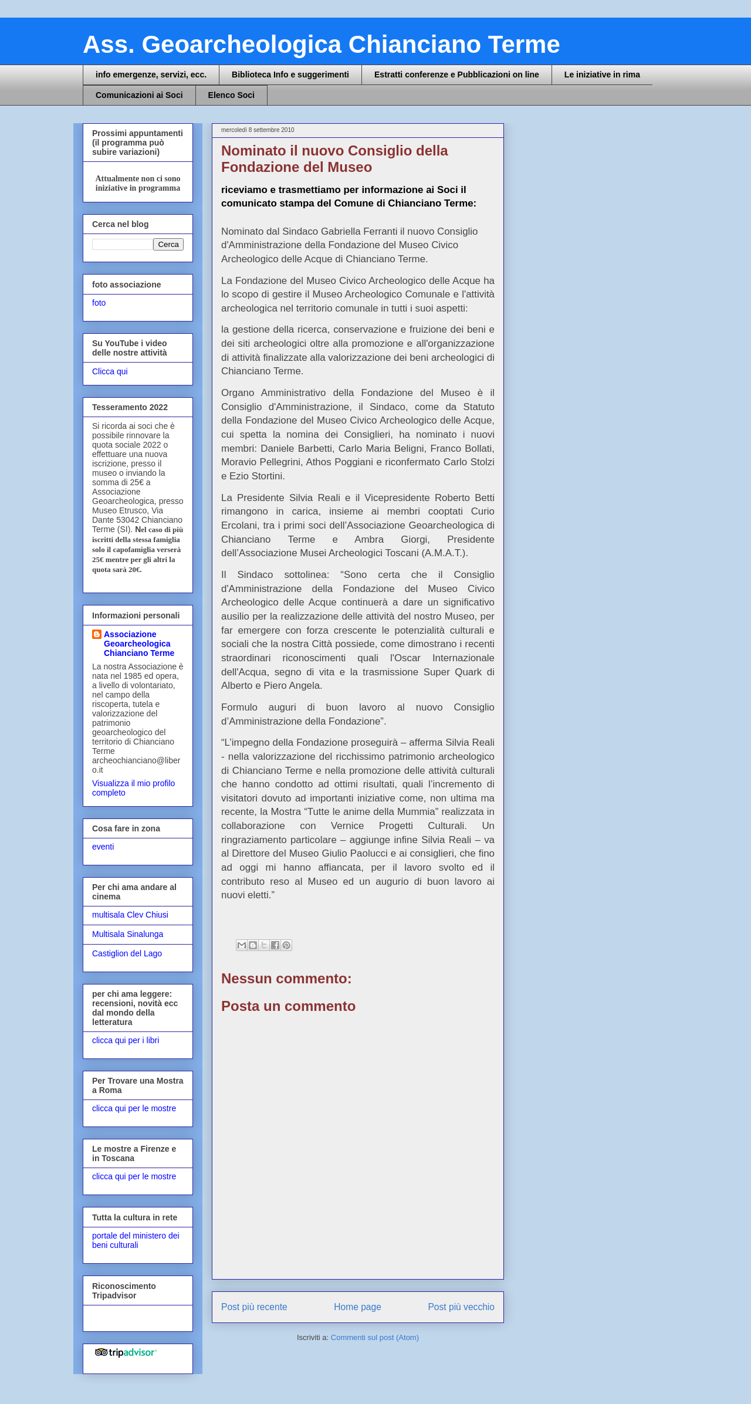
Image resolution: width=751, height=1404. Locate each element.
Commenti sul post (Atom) (375, 1337)
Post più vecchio (461, 1307)
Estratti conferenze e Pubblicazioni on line (456, 74)
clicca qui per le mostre (134, 1108)
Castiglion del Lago (127, 953)
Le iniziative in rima (602, 74)
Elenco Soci (231, 95)
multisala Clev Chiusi (130, 914)
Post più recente (254, 1307)
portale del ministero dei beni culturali (136, 1240)
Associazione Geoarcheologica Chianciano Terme (139, 644)
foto (99, 302)
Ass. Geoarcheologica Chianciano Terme (321, 44)
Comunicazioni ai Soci (139, 95)
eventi (103, 846)
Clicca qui (110, 371)
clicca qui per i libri (125, 1040)
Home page (357, 1307)
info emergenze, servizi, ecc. (151, 74)
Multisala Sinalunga (127, 934)
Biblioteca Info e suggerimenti (290, 74)
